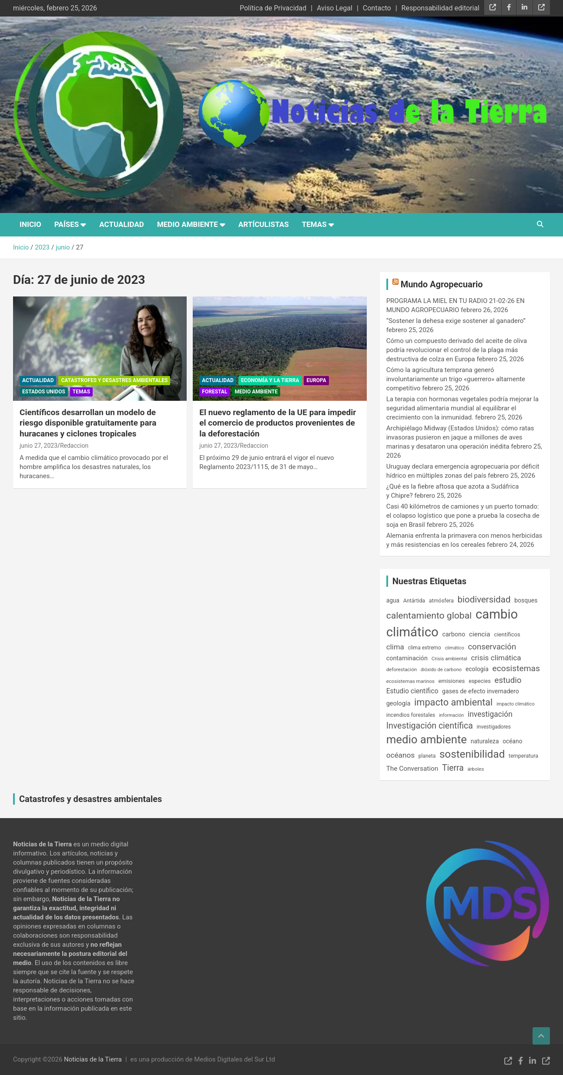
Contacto (377, 8)
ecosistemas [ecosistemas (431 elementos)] (516, 668)
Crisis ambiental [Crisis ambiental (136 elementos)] (449, 659)
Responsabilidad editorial (440, 8)
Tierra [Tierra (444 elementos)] (453, 768)
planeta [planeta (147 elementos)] (427, 756)
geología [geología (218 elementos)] (398, 703)
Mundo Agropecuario (442, 284)
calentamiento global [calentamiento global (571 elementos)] (429, 615)
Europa (316, 380)
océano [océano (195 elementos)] (512, 741)
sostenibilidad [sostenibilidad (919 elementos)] (472, 754)
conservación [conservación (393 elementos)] (492, 647)
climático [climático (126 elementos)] (454, 648)
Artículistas (263, 224)
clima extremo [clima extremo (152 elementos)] (424, 648)
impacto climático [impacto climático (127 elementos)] (515, 704)
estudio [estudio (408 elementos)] (508, 680)
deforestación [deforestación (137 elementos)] (401, 669)
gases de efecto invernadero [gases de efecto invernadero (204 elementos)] (480, 691)
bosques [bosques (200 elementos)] (525, 600)
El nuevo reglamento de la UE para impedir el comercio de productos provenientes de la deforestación (277, 423)
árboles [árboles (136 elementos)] (476, 769)
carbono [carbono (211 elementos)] (453, 634)
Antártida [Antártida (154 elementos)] (414, 601)
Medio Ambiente (187, 224)
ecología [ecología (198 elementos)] (477, 669)
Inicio (30, 224)
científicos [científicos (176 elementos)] (507, 634)
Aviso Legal (334, 8)
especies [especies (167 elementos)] (480, 681)
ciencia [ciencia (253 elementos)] (479, 634)
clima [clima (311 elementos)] (395, 646)
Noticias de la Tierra (93, 1059)
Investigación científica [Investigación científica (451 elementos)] (429, 726)
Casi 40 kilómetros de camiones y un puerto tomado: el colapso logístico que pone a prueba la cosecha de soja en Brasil (463, 516)
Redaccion (74, 445)
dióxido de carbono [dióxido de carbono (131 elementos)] (441, 669)
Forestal (214, 392)
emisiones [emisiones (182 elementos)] (452, 681)
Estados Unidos (43, 392)
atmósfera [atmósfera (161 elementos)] (441, 600)
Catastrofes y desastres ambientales (114, 380)
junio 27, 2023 (38, 445)
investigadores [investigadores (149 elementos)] (494, 727)
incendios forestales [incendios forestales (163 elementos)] (411, 715)
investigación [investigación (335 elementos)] (490, 714)
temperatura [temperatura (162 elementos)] (523, 755)
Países (66, 224)
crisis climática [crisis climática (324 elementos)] (496, 657)
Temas (314, 224)
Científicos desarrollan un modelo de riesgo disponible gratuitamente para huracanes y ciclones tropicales (88, 423)
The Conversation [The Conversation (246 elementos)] (412, 768)
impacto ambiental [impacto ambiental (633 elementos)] (453, 702)
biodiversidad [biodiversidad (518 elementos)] (484, 599)
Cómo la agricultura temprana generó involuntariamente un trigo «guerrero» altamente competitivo (455, 379)
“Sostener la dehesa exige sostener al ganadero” (456, 321)
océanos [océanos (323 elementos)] (400, 755)
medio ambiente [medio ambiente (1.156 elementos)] (426, 739)
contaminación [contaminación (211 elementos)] (407, 658)
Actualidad (121, 224)
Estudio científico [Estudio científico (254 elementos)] (412, 691)
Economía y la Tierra (270, 380)
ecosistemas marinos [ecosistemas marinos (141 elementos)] (410, 681)
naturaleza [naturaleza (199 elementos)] (485, 741)
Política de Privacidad (273, 8)
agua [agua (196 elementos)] (392, 600)
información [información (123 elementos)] (451, 715)
